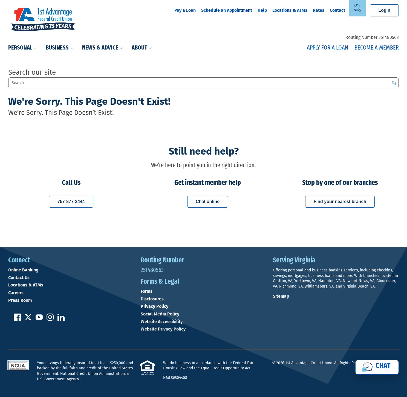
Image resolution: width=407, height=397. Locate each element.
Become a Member (376, 48)
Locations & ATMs (289, 10)
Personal (22, 48)
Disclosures (152, 299)
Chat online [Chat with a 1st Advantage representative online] (208, 201)
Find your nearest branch (340, 201)
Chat (383, 366)
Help (262, 10)
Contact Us (19, 277)
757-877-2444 (71, 201)
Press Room (20, 300)
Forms (146, 291)
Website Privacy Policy (163, 329)
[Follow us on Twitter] (28, 319)
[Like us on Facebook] (17, 319)
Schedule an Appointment (226, 10)
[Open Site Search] (357, 8)
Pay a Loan (185, 10)
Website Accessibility (162, 321)
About (142, 48)
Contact (337, 10)
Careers (16, 292)
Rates (318, 10)
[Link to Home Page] (43, 19)
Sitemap (281, 296)
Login (384, 10)
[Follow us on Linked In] (61, 319)
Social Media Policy (160, 314)
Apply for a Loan (327, 48)
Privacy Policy (154, 306)
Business (60, 48)
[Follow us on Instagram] (50, 319)
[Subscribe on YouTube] (39, 319)
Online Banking (23, 270)
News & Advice (102, 48)
